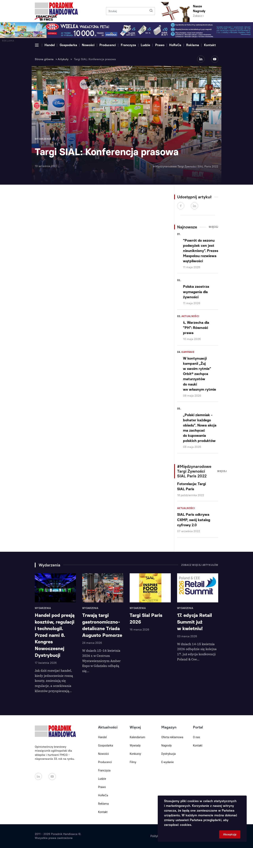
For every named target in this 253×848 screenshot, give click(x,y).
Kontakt (210, 45)
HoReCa (175, 45)
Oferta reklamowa (172, 737)
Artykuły (63, 59)
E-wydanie (167, 762)
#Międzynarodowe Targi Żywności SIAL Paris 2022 (185, 166)
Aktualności (190, 316)
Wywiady (135, 745)
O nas (196, 737)
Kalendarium (137, 737)
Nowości (88, 45)
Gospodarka (68, 45)
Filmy (133, 762)
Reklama (192, 45)
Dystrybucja (168, 753)
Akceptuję (229, 834)
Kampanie (187, 352)
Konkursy (135, 753)
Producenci (107, 45)
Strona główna (44, 59)
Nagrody (166, 745)
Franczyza (128, 45)
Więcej (213, 227)
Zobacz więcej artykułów (199, 565)
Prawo (159, 45)
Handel (49, 45)
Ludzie (145, 45)
